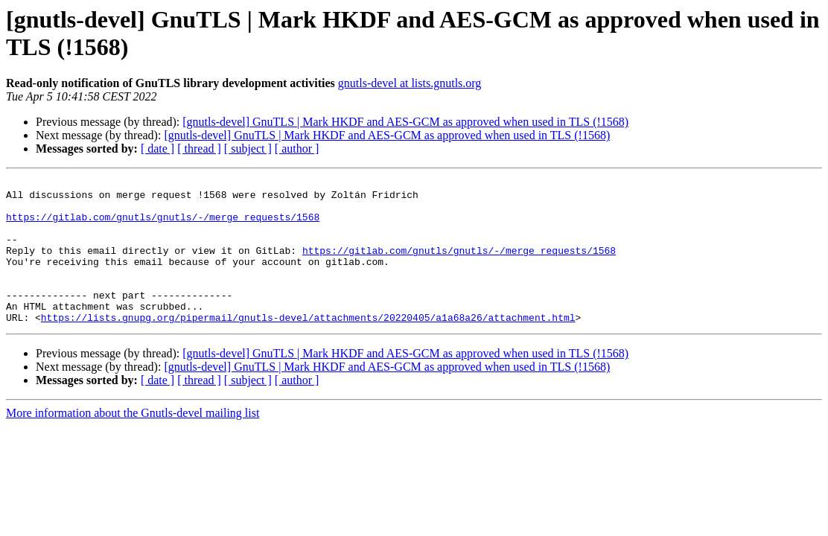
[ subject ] (248, 148)
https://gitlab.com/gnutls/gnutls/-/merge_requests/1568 (162, 225)
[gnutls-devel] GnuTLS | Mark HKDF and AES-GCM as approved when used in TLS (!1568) (405, 121)
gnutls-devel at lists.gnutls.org (410, 83)
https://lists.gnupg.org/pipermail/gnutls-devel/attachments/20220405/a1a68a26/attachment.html (308, 346)
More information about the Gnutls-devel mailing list (132, 442)
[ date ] (157, 148)
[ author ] (297, 148)
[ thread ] (199, 148)
